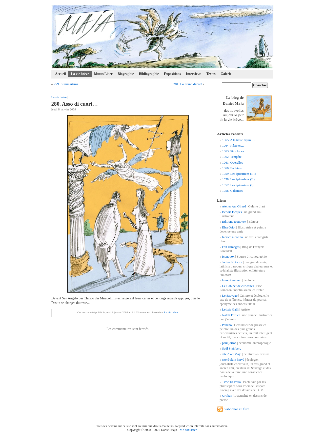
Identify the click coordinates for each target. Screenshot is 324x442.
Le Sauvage (229, 295)
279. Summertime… (68, 84)
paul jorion (229, 343)
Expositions (172, 74)
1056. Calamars (232, 191)
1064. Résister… (233, 145)
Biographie (126, 74)
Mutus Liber (103, 74)
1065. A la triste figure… (238, 140)
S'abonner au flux (236, 409)
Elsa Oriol (228, 227)
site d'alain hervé (233, 359)
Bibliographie (149, 74)
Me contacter (188, 430)
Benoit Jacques (232, 212)
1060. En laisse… (233, 168)
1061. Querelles (232, 162)
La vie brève (80, 74)
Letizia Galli (230, 309)
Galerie (226, 74)
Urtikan (227, 395)
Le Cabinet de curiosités (238, 286)
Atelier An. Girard (234, 206)
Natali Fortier (231, 315)
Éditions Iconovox (234, 221)
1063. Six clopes (233, 151)
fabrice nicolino (232, 237)
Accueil (60, 74)
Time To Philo (231, 382)
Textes (210, 74)
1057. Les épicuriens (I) (237, 185)
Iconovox (228, 256)
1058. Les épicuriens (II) (238, 179)
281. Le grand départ (187, 84)
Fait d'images (230, 247)
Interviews (193, 74)
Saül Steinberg (231, 348)
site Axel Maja (231, 354)
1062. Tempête (231, 157)
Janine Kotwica (232, 262)
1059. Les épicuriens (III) (239, 174)
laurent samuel (231, 280)
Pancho (227, 325)
